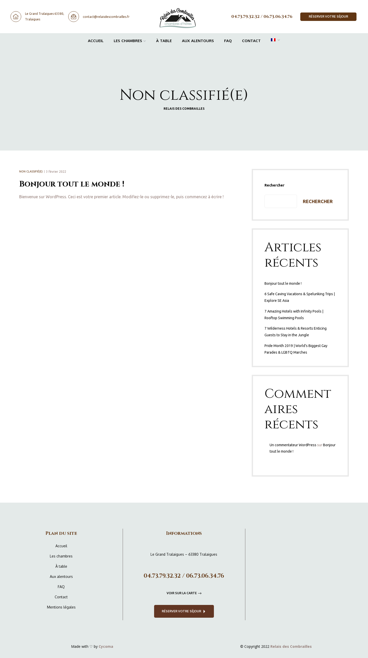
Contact (251, 40)
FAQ (228, 40)
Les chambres (130, 40)
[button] (328, 17)
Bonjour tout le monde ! (71, 184)
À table (164, 40)
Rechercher (274, 185)
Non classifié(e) (31, 171)
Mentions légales (61, 607)
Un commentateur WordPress (293, 445)
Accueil (95, 40)
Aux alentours (198, 40)
